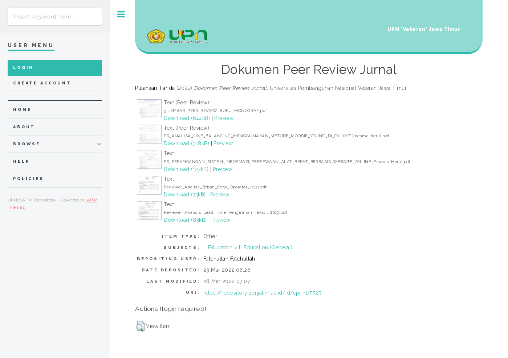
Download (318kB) (186, 143)
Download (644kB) (187, 118)
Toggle (121, 14)
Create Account (42, 83)
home (22, 109)
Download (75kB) (185, 194)
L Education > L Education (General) (248, 247)
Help (21, 161)
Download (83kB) (185, 220)
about (24, 127)
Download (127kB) (186, 169)
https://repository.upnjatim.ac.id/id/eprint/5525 (262, 293)
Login (23, 67)
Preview (223, 118)
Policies (28, 178)
